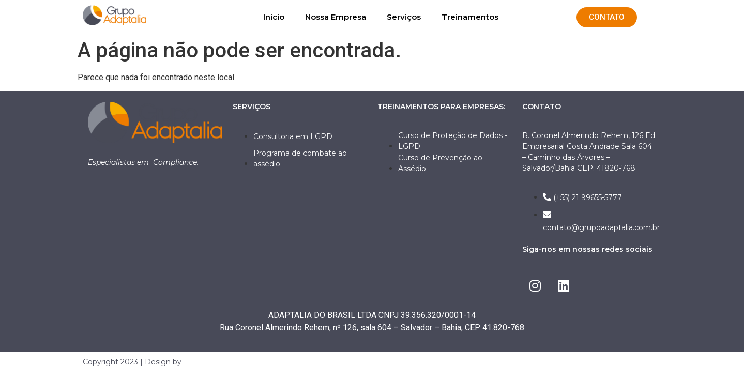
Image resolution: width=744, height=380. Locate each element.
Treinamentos (470, 17)
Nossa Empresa (335, 17)
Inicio (273, 17)
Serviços (404, 17)
